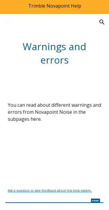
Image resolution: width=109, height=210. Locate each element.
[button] (7, 22)
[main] (55, 53)
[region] (54, 7)
